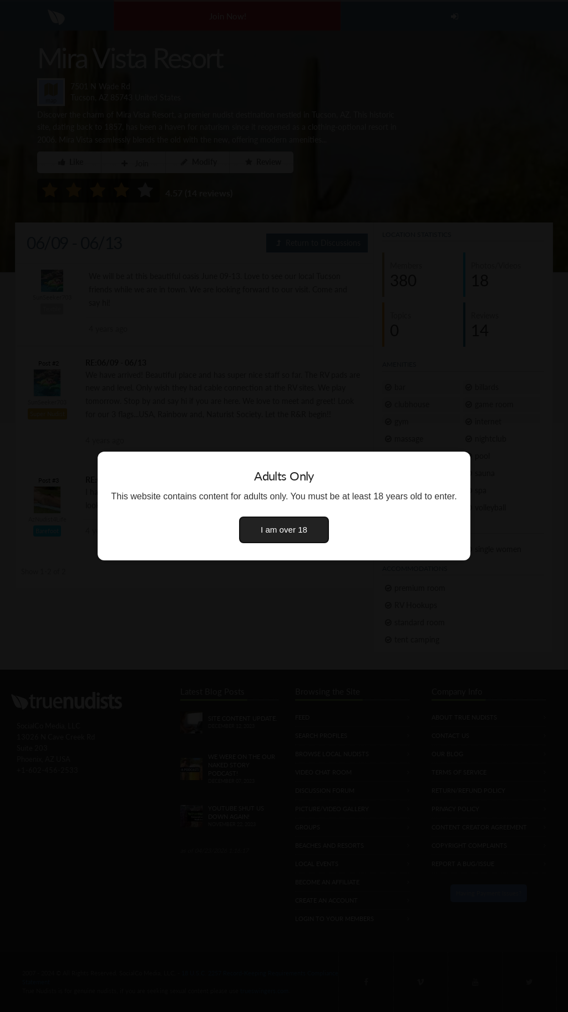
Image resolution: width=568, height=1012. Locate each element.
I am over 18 (284, 529)
